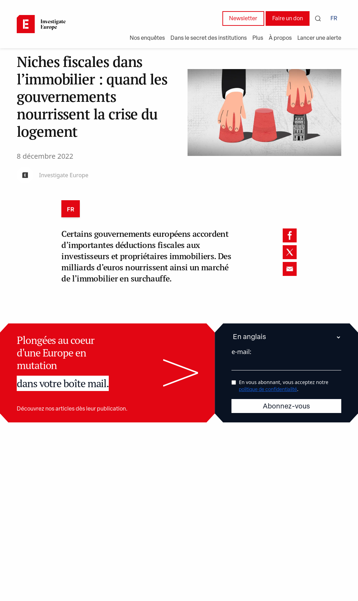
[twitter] (290, 252)
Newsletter (243, 19)
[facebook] (290, 235)
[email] (290, 269)
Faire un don (287, 19)
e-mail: (241, 351)
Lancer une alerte (319, 38)
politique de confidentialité (268, 389)
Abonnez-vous (286, 406)
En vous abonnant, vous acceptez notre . (283, 385)
